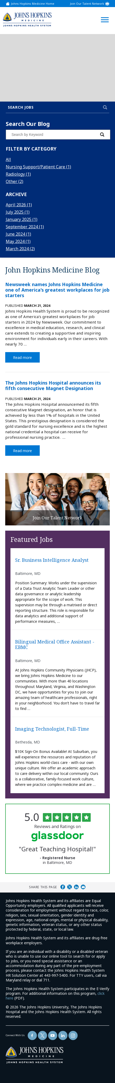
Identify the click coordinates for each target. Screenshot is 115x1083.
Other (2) (14, 181)
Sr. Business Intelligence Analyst (52, 560)
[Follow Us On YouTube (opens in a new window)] (52, 1035)
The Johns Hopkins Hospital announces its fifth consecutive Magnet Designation (53, 385)
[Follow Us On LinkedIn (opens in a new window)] (63, 1035)
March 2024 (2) (20, 249)
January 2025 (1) (21, 219)
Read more (26, 357)
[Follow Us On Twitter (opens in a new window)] (42, 1035)
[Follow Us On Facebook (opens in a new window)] (32, 1035)
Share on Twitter (69, 887)
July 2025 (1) (18, 212)
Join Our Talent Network (87, 3)
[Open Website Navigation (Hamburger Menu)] (103, 13)
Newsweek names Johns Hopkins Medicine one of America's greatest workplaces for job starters (57, 289)
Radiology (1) (18, 174)
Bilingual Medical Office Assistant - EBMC (54, 644)
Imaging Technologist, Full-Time (52, 729)
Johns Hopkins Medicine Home (32, 3)
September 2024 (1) (25, 227)
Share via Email (83, 887)
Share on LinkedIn (76, 887)
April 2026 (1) (19, 205)
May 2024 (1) (18, 241)
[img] (27, 19)
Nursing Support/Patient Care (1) (38, 167)
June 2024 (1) (18, 234)
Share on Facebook (62, 887)
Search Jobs (21, 107)
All (8, 159)
